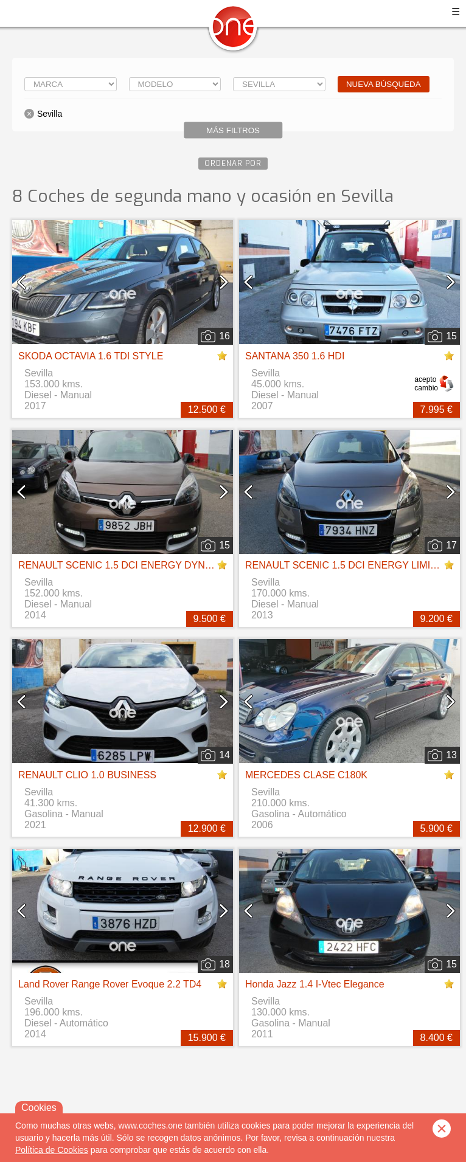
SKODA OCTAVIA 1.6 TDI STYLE (90, 356)
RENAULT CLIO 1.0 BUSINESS (87, 775)
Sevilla (49, 114)
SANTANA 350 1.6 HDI (294, 356)
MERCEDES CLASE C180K (306, 775)
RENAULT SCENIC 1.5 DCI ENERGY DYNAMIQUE (130, 565)
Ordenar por (233, 163)
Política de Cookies (51, 1150)
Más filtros (233, 130)
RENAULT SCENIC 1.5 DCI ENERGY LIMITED (347, 565)
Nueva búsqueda (383, 84)
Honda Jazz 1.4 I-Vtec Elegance (314, 984)
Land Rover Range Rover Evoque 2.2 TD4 (109, 984)
